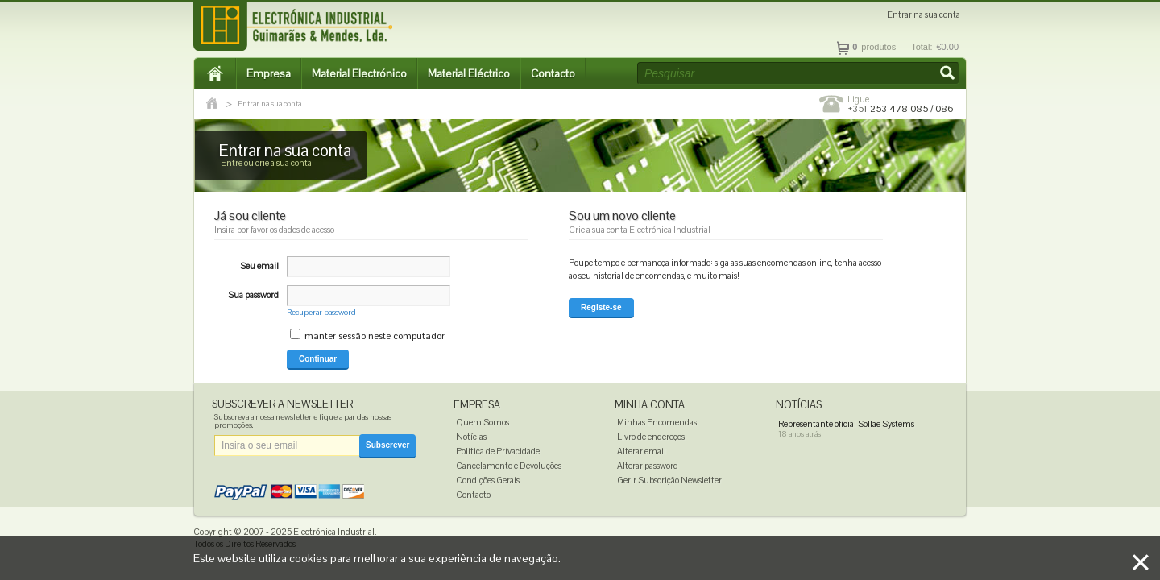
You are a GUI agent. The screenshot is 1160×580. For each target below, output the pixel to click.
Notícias (471, 436)
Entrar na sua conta (923, 14)
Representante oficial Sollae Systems (846, 423)
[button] (949, 74)
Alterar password (647, 465)
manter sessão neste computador (374, 335)
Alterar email (641, 451)
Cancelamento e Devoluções (508, 465)
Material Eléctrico (469, 73)
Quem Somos (482, 422)
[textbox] (798, 73)
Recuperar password (321, 312)
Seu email (259, 265)
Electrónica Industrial (334, 531)
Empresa (268, 73)
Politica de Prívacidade (498, 451)
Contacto (553, 73)
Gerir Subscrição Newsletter (669, 480)
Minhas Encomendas (657, 422)
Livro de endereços (651, 436)
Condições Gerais (488, 480)
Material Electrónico (359, 73)
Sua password (253, 294)
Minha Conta (650, 405)
